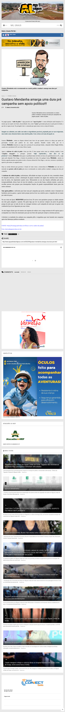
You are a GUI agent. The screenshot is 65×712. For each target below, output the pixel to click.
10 (6, 659)
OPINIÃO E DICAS (11, 96)
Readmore (24, 472)
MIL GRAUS (16, 25)
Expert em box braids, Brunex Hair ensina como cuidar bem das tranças (30, 533)
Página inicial (7, 696)
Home (3, 96)
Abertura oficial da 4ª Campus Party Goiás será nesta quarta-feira (28, 643)
